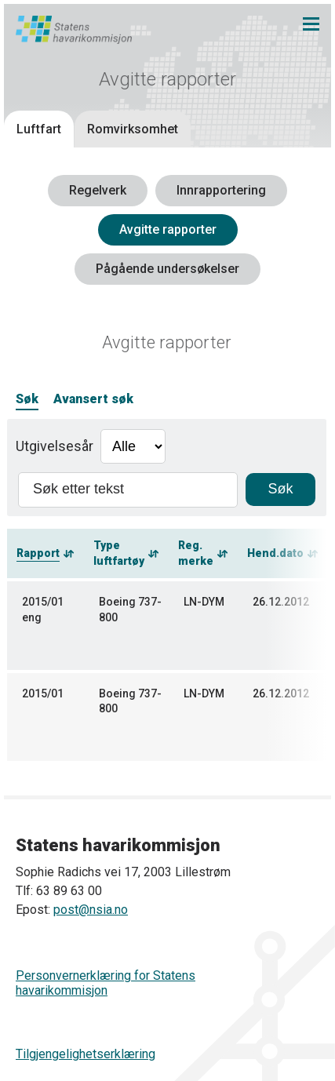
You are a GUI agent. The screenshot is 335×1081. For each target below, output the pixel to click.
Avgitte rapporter (168, 229)
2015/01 (43, 693)
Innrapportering (221, 190)
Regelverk (97, 190)
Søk (27, 398)
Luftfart (38, 129)
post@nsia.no (90, 909)
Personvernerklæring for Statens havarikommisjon (105, 983)
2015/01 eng (43, 609)
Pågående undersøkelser (167, 268)
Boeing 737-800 (130, 609)
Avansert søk (93, 398)
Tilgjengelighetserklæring (85, 1053)
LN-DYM (204, 601)
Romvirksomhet (132, 129)
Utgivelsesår (54, 446)
